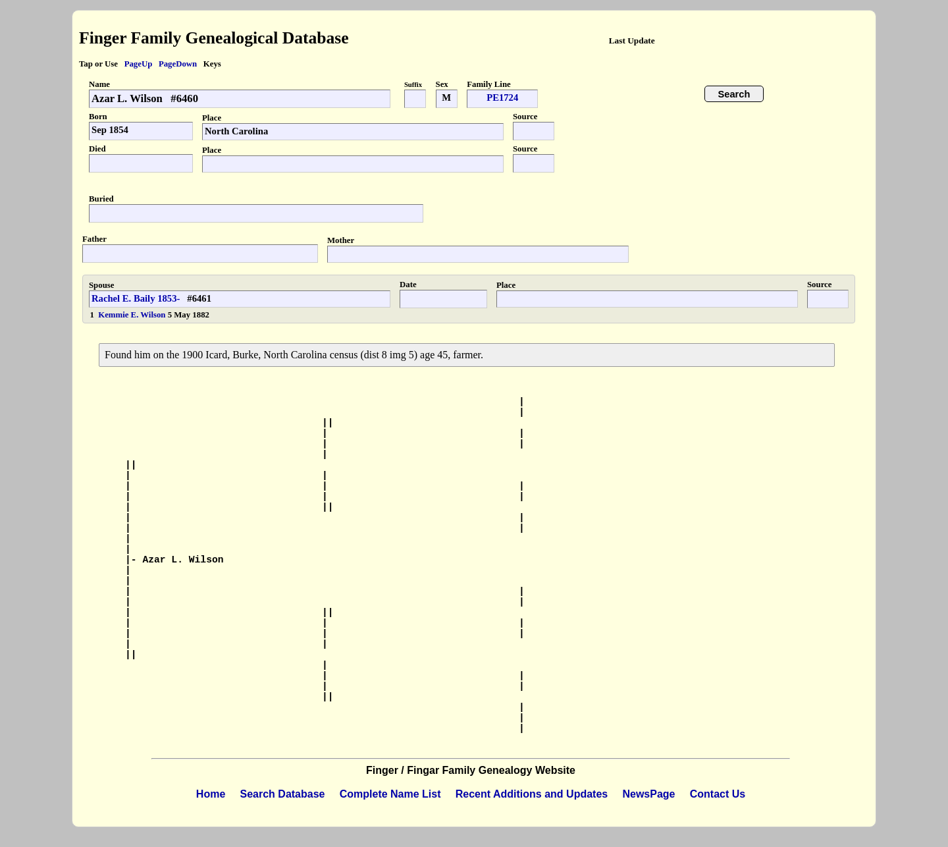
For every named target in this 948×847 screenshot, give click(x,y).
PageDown (178, 63)
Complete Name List (390, 794)
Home (210, 794)
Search (734, 94)
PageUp (138, 63)
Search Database (282, 794)
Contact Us (717, 794)
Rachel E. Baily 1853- (136, 298)
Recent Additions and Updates (532, 794)
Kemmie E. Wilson (132, 314)
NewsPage (648, 794)
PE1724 (502, 97)
